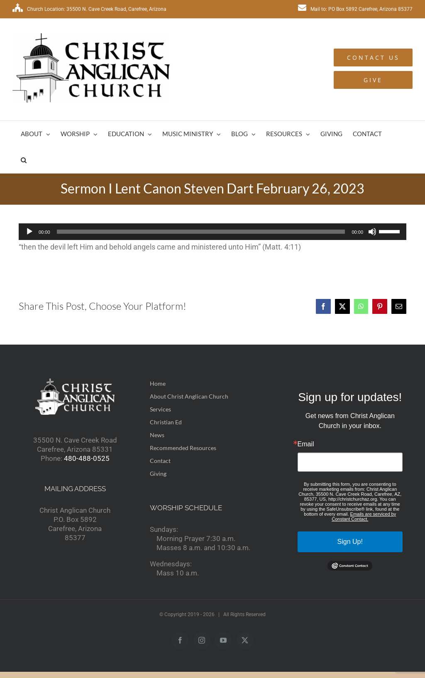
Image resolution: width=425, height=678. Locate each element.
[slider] (201, 232)
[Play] (29, 232)
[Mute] (372, 232)
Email (306, 444)
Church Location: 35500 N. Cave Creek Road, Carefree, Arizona (89, 9)
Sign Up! (350, 541)
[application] (212, 231)
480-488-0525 (87, 458)
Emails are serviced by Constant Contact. (364, 516)
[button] (24, 160)
